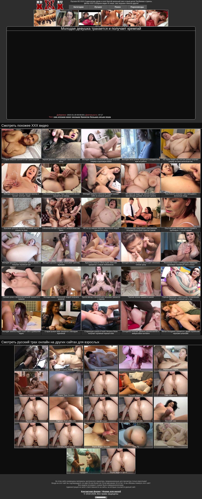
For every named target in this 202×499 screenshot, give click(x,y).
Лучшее (98, 7)
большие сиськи (97, 117)
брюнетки (85, 117)
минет (69, 117)
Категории (79, 7)
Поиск (118, 7)
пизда (108, 117)
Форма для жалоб (111, 491)
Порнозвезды (137, 7)
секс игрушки (60, 117)
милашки (76, 117)
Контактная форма (91, 491)
